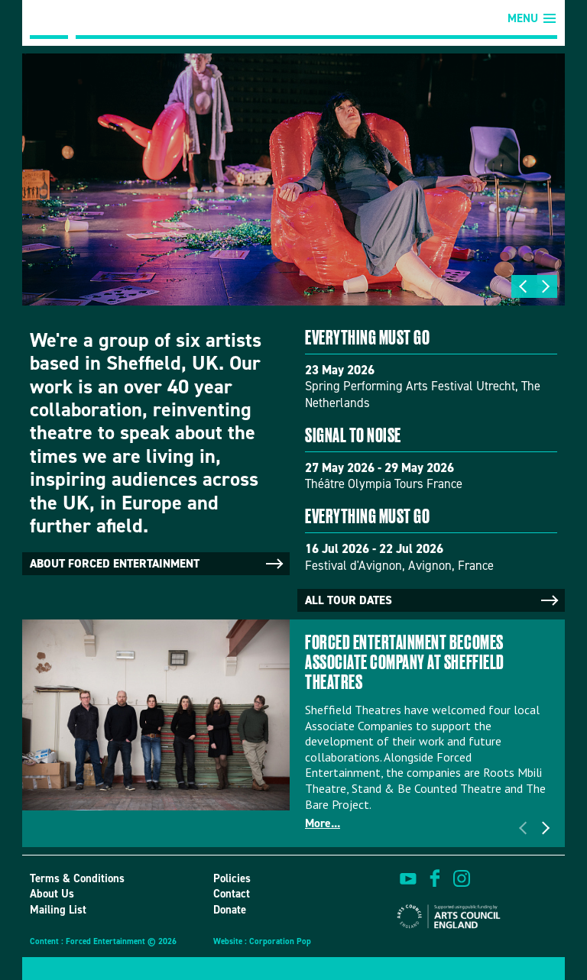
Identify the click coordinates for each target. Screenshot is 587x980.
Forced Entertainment (49, 19)
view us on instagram (461, 878)
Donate (229, 909)
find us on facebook (434, 878)
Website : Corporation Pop (262, 941)
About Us (52, 893)
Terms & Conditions (77, 878)
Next (545, 286)
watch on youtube (408, 878)
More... (322, 823)
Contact (231, 893)
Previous (522, 286)
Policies (232, 878)
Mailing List (58, 909)
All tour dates (433, 600)
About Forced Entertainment (158, 563)
